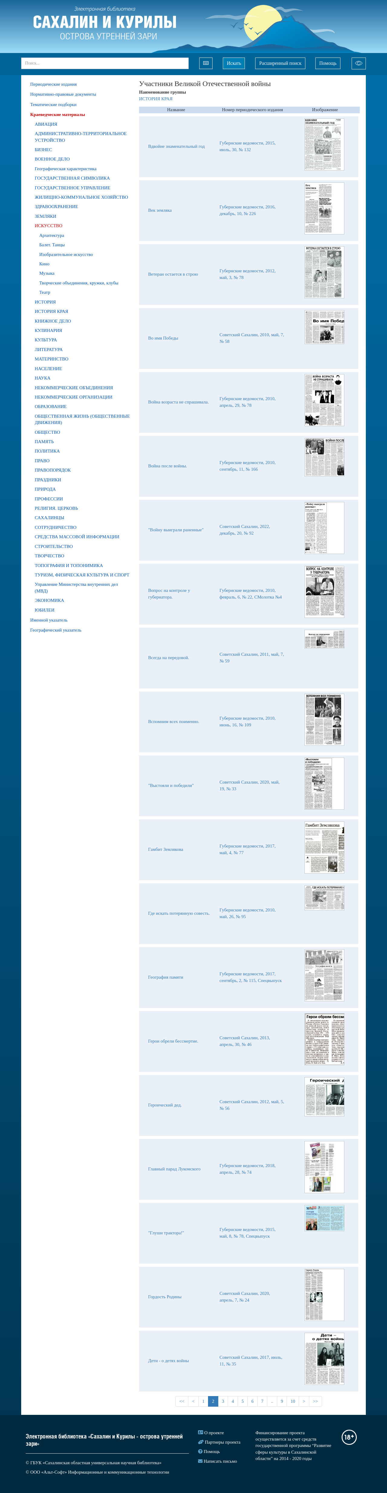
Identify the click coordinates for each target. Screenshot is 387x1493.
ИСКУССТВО (48, 225)
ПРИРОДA (45, 489)
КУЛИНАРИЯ (48, 330)
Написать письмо (220, 1461)
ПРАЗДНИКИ (48, 479)
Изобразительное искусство (66, 254)
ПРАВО (42, 460)
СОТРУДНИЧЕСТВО (55, 527)
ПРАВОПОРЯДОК (53, 470)
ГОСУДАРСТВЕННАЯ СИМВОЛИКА (72, 178)
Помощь (328, 63)
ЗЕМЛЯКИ (45, 216)
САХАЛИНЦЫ (49, 517)
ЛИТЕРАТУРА (49, 349)
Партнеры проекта (223, 1442)
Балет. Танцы (52, 244)
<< (181, 1401)
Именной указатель (48, 620)
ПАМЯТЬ (44, 441)
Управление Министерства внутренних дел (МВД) (76, 587)
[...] (105, 63)
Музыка (46, 273)
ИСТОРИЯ (45, 302)
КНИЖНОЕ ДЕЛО (53, 321)
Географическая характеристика (65, 168)
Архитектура (51, 235)
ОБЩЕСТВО (47, 432)
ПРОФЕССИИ (49, 498)
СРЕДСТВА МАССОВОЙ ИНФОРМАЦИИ (77, 536)
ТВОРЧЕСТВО (49, 555)
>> (315, 1401)
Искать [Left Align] (234, 63)
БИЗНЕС (43, 149)
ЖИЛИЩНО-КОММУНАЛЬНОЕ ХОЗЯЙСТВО (81, 197)
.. (272, 1401)
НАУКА (42, 378)
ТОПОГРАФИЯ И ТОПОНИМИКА (69, 565)
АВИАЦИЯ (46, 124)
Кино (44, 263)
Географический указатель (55, 630)
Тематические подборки (53, 104)
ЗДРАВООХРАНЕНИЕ (56, 206)
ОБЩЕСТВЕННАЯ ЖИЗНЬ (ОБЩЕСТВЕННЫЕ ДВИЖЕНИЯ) (82, 419)
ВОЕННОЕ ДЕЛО (52, 159)
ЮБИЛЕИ (44, 610)
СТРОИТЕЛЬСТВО (54, 546)
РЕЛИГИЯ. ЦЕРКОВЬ (56, 508)
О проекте (214, 1432)
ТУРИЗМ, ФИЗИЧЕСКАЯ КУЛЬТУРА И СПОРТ (82, 574)
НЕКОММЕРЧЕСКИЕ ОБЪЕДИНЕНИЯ (74, 387)
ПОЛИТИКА (47, 451)
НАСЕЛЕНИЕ (48, 368)
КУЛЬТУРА (46, 339)
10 (293, 1401)
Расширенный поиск (280, 63)
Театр (44, 292)
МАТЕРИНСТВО (51, 359)
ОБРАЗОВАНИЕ (51, 406)
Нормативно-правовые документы (63, 94)
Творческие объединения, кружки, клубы (79, 282)
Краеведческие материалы (57, 114)
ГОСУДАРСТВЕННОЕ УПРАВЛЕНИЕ (72, 187)
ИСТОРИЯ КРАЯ (51, 311)
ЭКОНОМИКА (49, 600)
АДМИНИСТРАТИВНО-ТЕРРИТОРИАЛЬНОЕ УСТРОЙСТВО (81, 136)
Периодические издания (53, 84)
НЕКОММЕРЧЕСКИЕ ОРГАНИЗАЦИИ (73, 397)
